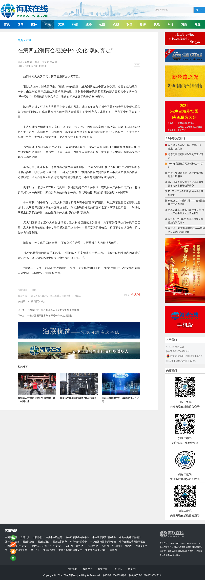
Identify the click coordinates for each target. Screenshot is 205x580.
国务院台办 (28, 541)
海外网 (105, 546)
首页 (7, 24)
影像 (143, 24)
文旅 (61, 24)
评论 (170, 24)
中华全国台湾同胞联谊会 (132, 541)
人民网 (69, 546)
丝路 (89, 24)
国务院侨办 (43, 541)
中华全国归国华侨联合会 (103, 541)
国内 (20, 24)
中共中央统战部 (54, 537)
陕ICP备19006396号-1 (178, 351)
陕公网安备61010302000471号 (184, 356)
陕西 (184, 24)
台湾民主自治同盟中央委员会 (47, 546)
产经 (48, 24)
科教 (75, 24)
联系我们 (132, 569)
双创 (116, 24)
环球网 (128, 546)
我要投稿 (102, 569)
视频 (157, 24)
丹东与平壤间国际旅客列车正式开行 (78, 398)
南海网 (113, 550)
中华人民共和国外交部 (70, 550)
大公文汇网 (141, 546)
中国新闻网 (92, 546)
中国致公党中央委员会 (17, 546)
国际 (34, 24)
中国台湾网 (49, 550)
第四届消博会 (38, 301)
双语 (129, 24)
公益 (102, 24)
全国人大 (25, 537)
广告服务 (117, 569)
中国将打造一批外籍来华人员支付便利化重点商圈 (53, 309)
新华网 (79, 546)
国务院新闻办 (60, 541)
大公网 (8, 550)
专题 (197, 24)
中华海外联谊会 (78, 541)
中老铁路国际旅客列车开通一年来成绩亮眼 (49, 315)
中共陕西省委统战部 (96, 550)
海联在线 (164, 543)
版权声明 (87, 569)
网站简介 (72, 569)
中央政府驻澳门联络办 (104, 537)
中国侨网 (117, 546)
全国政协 (37, 537)
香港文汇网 (21, 550)
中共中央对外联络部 (129, 537)
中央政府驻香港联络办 (77, 537)
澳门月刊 (35, 550)
